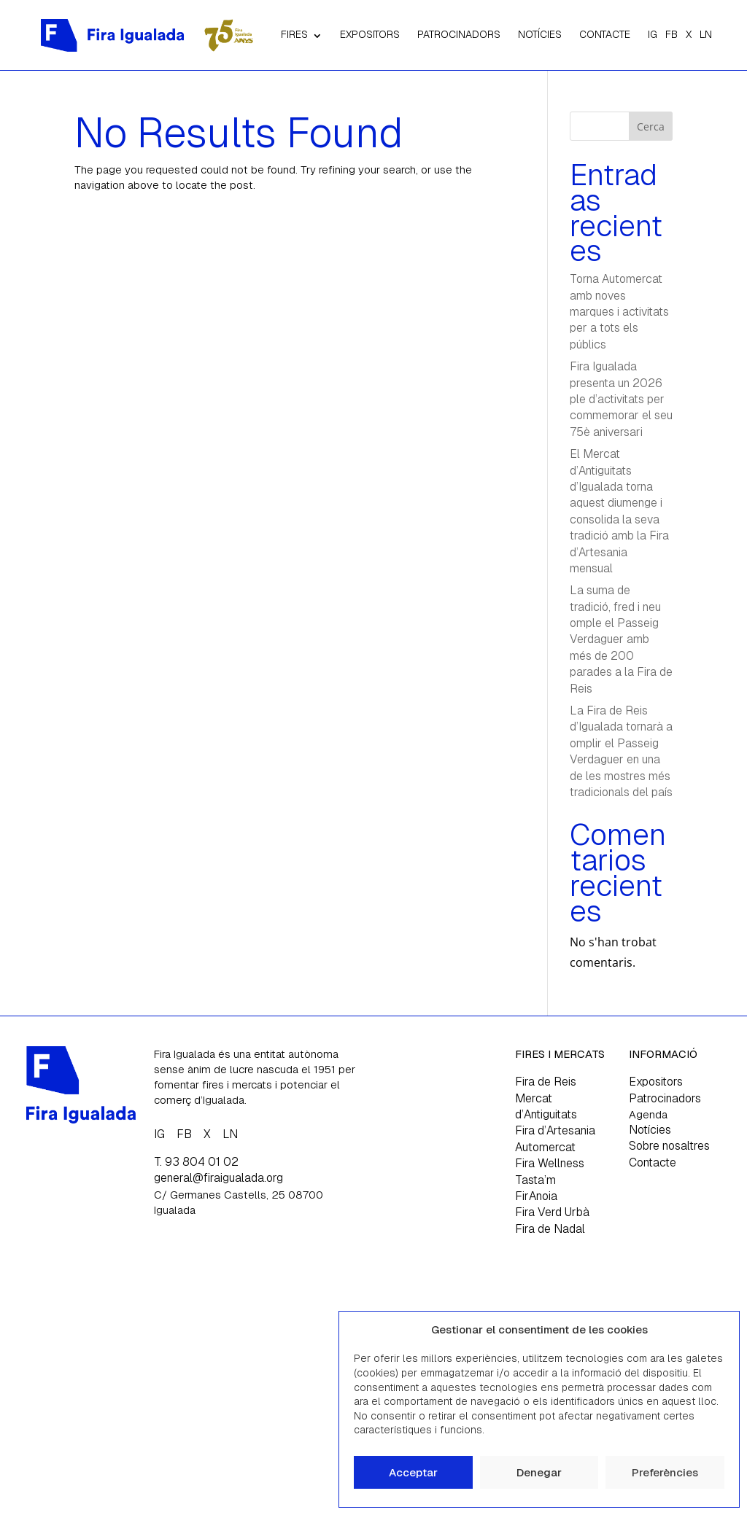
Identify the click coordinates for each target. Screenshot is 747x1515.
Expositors (656, 1081)
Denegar (539, 1472)
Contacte (652, 1162)
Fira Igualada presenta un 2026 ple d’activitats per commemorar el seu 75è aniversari (621, 399)
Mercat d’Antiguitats (546, 1106)
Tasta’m (535, 1180)
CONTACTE (604, 34)
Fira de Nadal (550, 1228)
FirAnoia (536, 1196)
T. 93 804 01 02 (196, 1161)
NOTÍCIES (540, 34)
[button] (717, 1330)
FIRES (294, 34)
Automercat (545, 1147)
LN (706, 34)
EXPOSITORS (370, 34)
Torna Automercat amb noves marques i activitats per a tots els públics (619, 311)
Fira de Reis (545, 1081)
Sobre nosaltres (669, 1145)
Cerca (651, 126)
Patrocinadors (665, 1098)
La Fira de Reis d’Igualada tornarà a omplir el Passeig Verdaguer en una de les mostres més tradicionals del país (621, 751)
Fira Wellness (549, 1163)
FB (671, 34)
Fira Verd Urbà (552, 1212)
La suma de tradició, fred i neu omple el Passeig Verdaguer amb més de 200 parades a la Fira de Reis (621, 639)
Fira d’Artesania (555, 1130)
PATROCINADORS (458, 34)
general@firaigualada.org (218, 1177)
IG (652, 34)
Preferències (665, 1472)
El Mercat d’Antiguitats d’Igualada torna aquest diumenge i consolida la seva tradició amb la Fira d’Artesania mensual (619, 511)
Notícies (650, 1129)
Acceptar (413, 1472)
